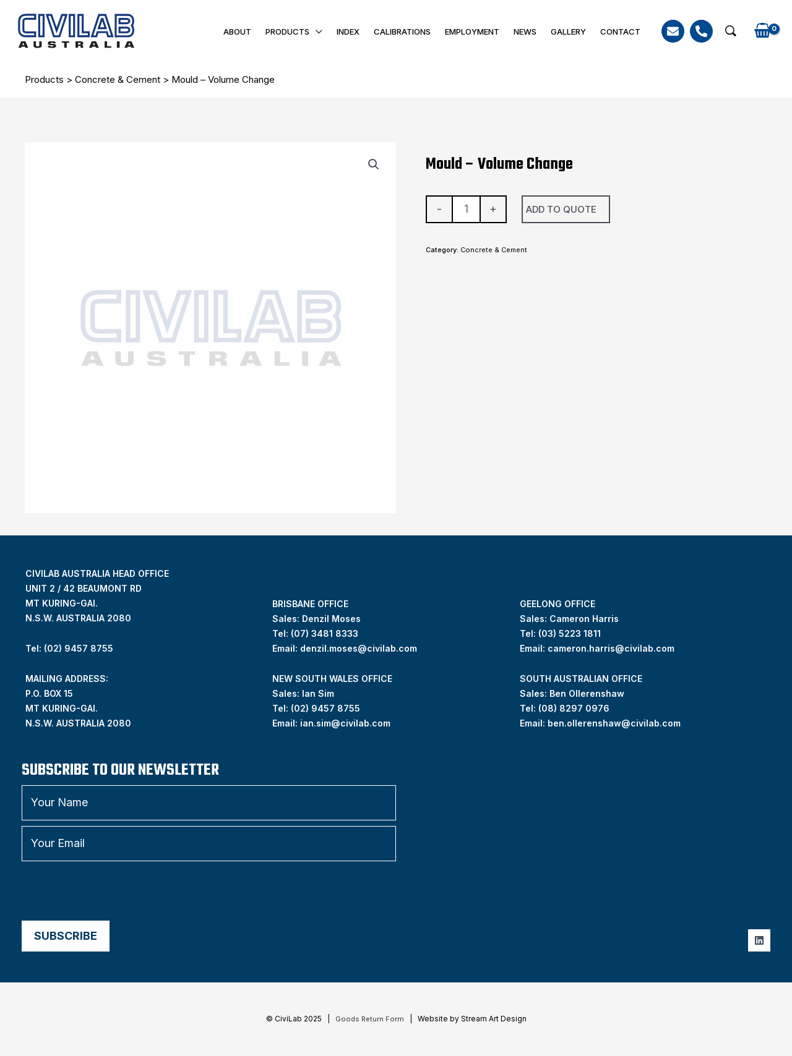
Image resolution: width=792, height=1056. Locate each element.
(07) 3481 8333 (324, 633)
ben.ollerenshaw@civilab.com (614, 722)
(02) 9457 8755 (325, 707)
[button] (730, 30)
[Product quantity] (466, 209)
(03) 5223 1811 (569, 633)
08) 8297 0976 (575, 707)
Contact (621, 31)
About (246, 31)
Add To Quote (561, 209)
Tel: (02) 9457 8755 (69, 647)
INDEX (354, 31)
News (528, 31)
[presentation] (116, 890)
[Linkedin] (759, 940)
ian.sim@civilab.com (345, 722)
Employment (476, 31)
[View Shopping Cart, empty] (763, 31)
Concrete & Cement (117, 79)
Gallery (570, 31)
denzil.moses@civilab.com (358, 647)
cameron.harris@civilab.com (611, 647)
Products (295, 31)
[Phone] (701, 31)
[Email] (672, 31)
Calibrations (407, 31)
